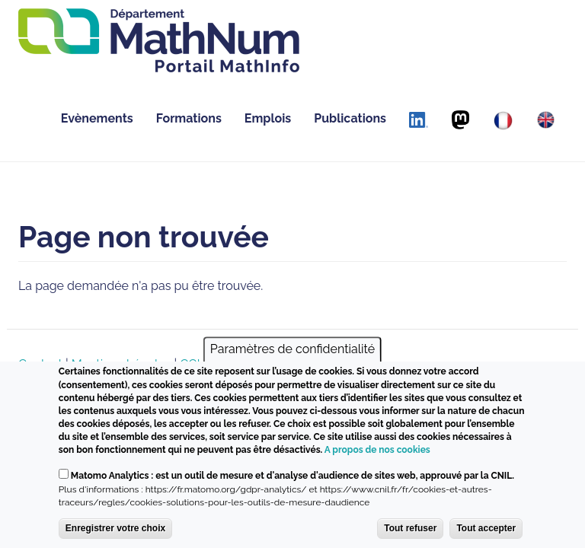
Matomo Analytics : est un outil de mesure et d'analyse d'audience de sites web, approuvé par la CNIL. (292, 475)
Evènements (97, 118)
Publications (350, 118)
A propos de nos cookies (377, 449)
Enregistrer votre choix (115, 528)
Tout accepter (486, 528)
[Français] (503, 120)
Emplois (268, 118)
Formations (189, 118)
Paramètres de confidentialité (292, 349)
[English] (546, 120)
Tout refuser (410, 528)
